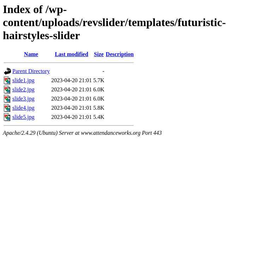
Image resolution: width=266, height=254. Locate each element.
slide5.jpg (23, 117)
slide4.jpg (23, 108)
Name (31, 54)
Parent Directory (31, 71)
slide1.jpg (23, 80)
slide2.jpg (23, 89)
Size (99, 54)
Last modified (71, 54)
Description (120, 54)
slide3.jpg (23, 99)
